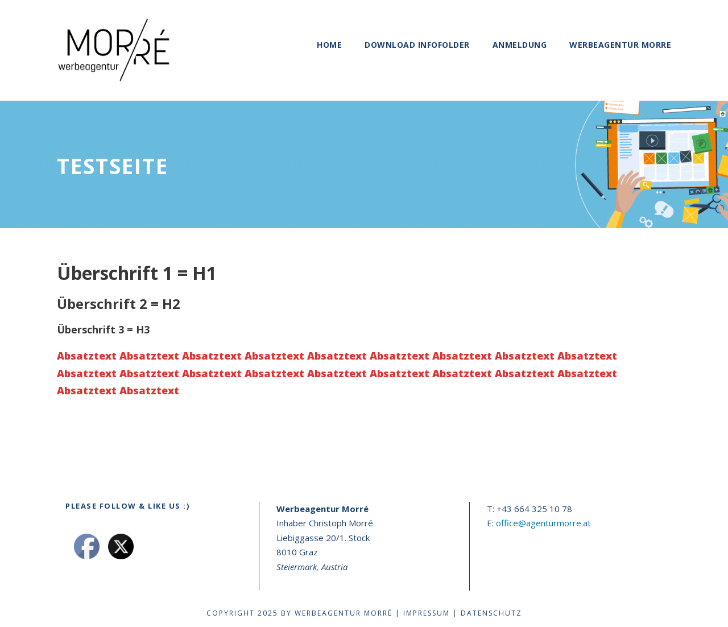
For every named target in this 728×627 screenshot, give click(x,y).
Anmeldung (520, 44)
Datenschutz (491, 613)
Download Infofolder (417, 44)
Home (329, 44)
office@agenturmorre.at (543, 523)
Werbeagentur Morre (620, 44)
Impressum (426, 613)
